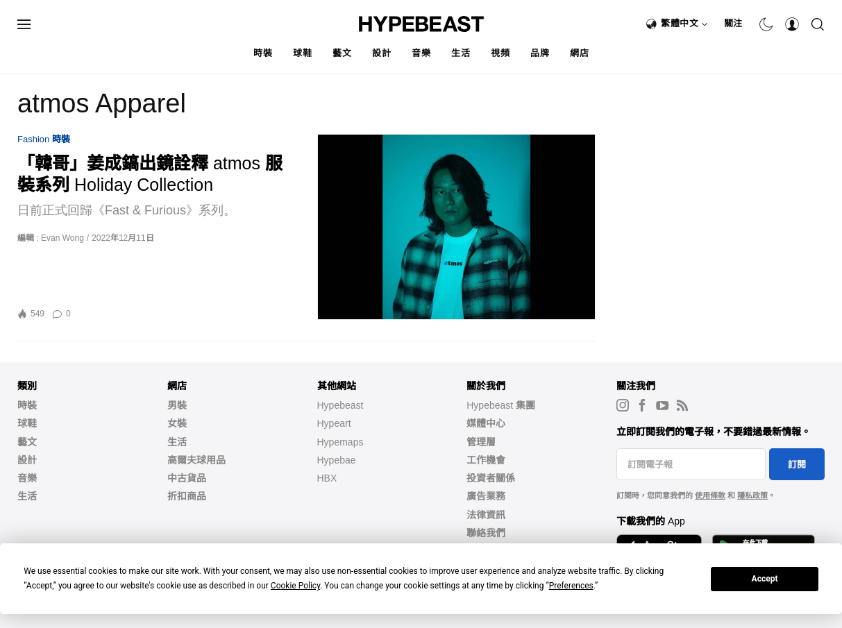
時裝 (262, 53)
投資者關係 (490, 478)
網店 (579, 53)
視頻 (500, 53)
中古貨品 (186, 478)
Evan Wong (62, 238)
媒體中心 (485, 423)
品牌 (539, 53)
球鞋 (302, 53)
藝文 (341, 53)
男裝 (177, 405)
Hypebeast (340, 405)
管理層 (481, 442)
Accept (765, 579)
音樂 (421, 53)
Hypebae (336, 460)
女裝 (177, 423)
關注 (733, 23)
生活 (460, 53)
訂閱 (797, 464)
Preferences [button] (571, 586)
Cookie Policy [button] (295, 586)
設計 (381, 53)
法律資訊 (485, 514)
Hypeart (334, 423)
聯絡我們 (485, 532)
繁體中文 (684, 23)
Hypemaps (340, 442)
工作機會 (485, 460)
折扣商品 (186, 496)
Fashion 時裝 (43, 139)
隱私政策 (752, 495)
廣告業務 (485, 496)
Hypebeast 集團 (500, 405)
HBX (327, 478)
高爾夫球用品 (196, 460)
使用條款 (710, 495)
